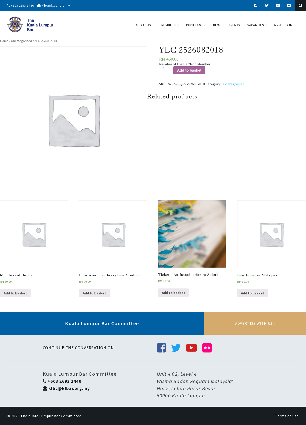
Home (4, 41)
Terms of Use (287, 416)
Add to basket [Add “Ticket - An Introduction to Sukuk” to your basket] (173, 292)
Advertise (255, 323)
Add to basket (189, 70)
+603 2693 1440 (20, 5)
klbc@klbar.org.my (53, 5)
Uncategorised (21, 41)
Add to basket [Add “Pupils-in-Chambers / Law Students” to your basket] (94, 293)
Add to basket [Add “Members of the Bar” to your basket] (15, 293)
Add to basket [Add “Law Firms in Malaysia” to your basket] (252, 293)
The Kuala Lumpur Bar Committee (50, 416)
